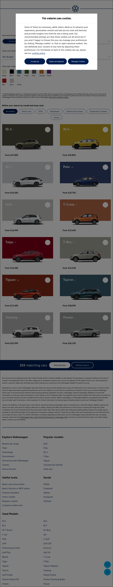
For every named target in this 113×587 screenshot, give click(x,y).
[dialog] (56, 293)
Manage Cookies (78, 61)
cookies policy (38, 53)
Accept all (35, 61)
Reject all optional (56, 61)
